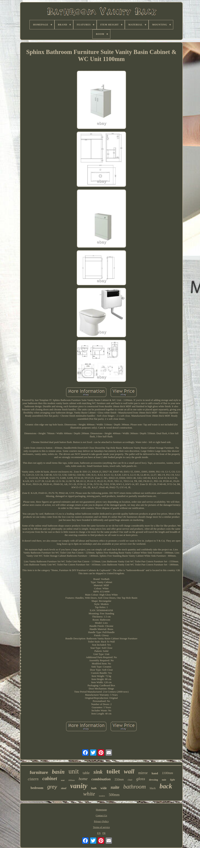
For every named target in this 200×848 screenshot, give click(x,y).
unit (74, 771)
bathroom (134, 786)
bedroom (37, 788)
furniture (39, 772)
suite (115, 787)
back (166, 786)
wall (129, 771)
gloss (140, 778)
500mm (114, 795)
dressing (153, 779)
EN (99, 833)
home (83, 778)
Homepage (101, 809)
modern (102, 796)
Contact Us (101, 815)
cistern (33, 779)
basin (58, 772)
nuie (164, 779)
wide (103, 788)
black (153, 788)
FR (104, 833)
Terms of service (101, 827)
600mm (71, 780)
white (89, 794)
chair (130, 779)
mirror (143, 773)
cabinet (49, 778)
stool (63, 788)
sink (98, 772)
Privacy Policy (101, 821)
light (172, 779)
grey (52, 787)
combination (101, 779)
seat (62, 780)
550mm (119, 779)
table (86, 773)
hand (155, 773)
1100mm (167, 773)
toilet (113, 771)
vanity (78, 786)
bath (94, 788)
